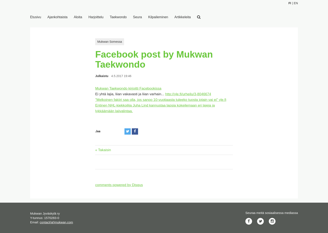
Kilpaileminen (158, 17)
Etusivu (35, 17)
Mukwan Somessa (109, 41)
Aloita (78, 17)
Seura (137, 17)
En (296, 3)
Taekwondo (118, 17)
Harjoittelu (96, 17)
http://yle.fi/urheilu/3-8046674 (188, 94)
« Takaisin (103, 150)
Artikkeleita (182, 17)
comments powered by (119, 185)
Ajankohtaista (57, 17)
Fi (289, 3)
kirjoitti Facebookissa (144, 88)
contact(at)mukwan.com (56, 222)
